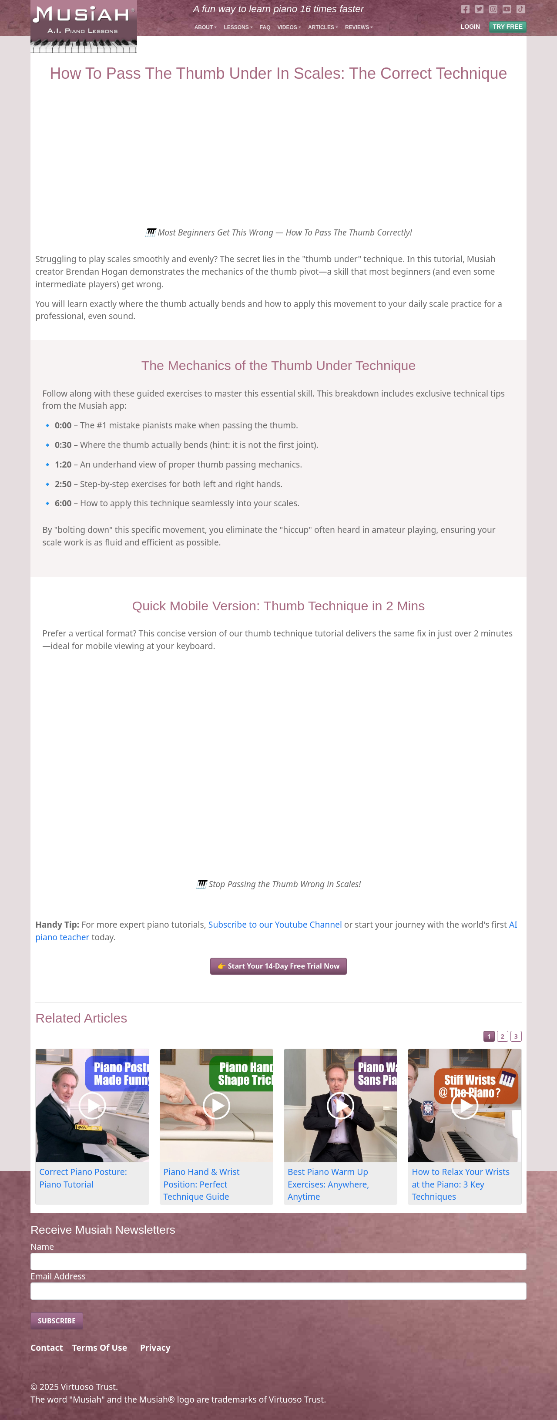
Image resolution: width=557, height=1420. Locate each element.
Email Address (58, 1276)
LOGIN (470, 26)
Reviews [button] (357, 27)
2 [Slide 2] (502, 1036)
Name (42, 1246)
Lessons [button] (236, 27)
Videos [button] (287, 27)
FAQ (265, 27)
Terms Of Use (99, 1347)
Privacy (155, 1347)
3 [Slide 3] (516, 1036)
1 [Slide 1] (489, 1036)
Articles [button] (321, 27)
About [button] (204, 27)
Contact (46, 1347)
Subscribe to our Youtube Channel (275, 924)
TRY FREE (508, 26)
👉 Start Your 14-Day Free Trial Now (279, 966)
